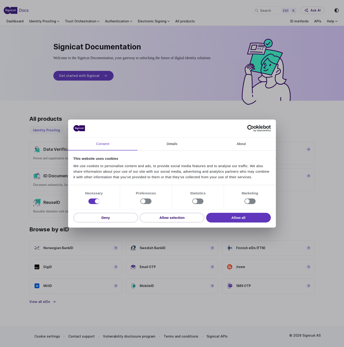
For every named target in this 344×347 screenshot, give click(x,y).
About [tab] (241, 143)
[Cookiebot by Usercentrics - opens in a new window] (250, 128)
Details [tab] (172, 143)
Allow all (238, 218)
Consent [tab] (102, 143)
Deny (105, 218)
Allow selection (171, 218)
